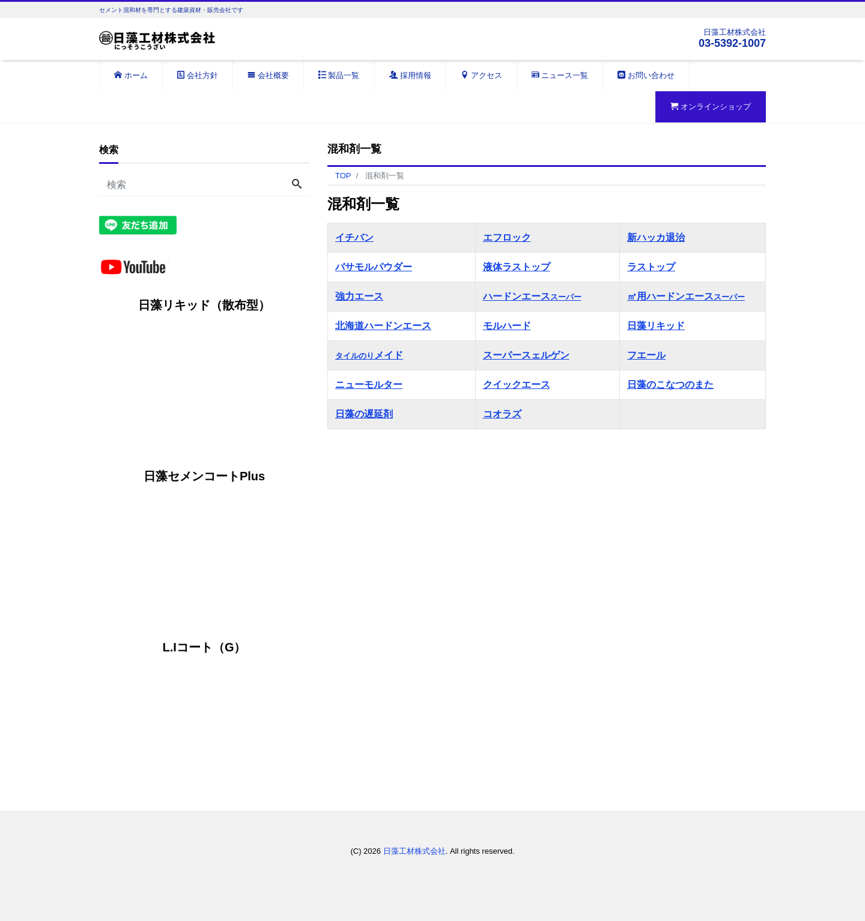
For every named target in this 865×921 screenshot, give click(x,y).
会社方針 (198, 75)
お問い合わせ (646, 75)
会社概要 (268, 75)
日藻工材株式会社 (414, 851)
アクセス (481, 75)
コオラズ (502, 414)
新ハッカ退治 (656, 237)
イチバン (354, 237)
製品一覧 (339, 75)
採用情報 (410, 75)
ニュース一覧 (560, 75)
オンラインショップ (710, 106)
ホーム (131, 75)
